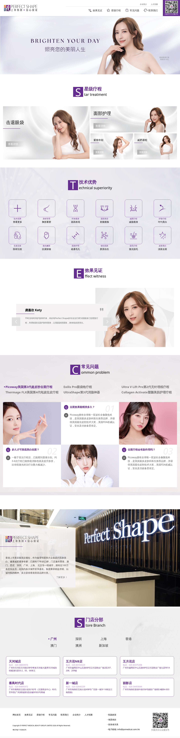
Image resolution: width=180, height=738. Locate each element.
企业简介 (77, 716)
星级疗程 (41, 716)
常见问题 (53, 716)
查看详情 (13, 144)
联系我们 (65, 716)
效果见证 (29, 716)
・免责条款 (111, 721)
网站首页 (17, 716)
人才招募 (89, 716)
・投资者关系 (112, 726)
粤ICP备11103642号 (19, 731)
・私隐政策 (111, 716)
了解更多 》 (62, 577)
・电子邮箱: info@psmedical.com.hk (123, 731)
